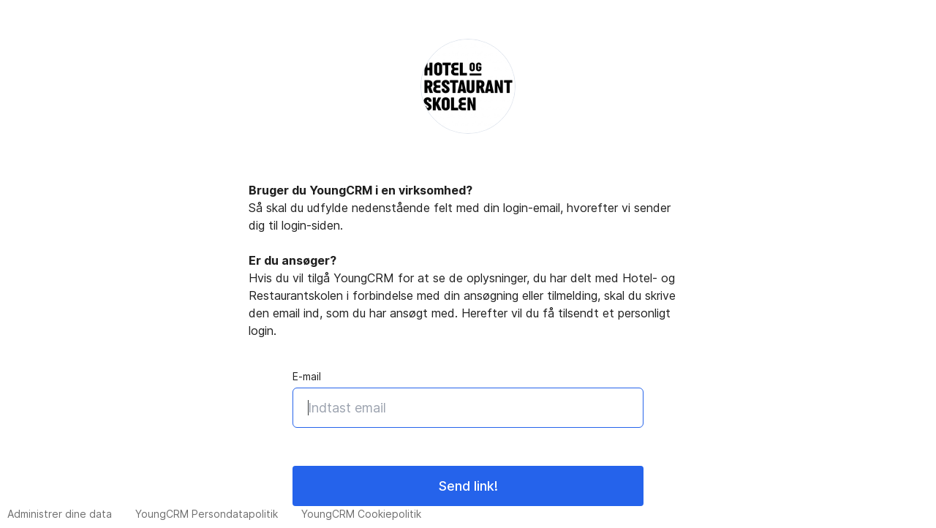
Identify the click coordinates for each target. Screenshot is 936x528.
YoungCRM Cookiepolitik (361, 514)
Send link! (468, 486)
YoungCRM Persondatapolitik (206, 514)
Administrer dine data (59, 514)
